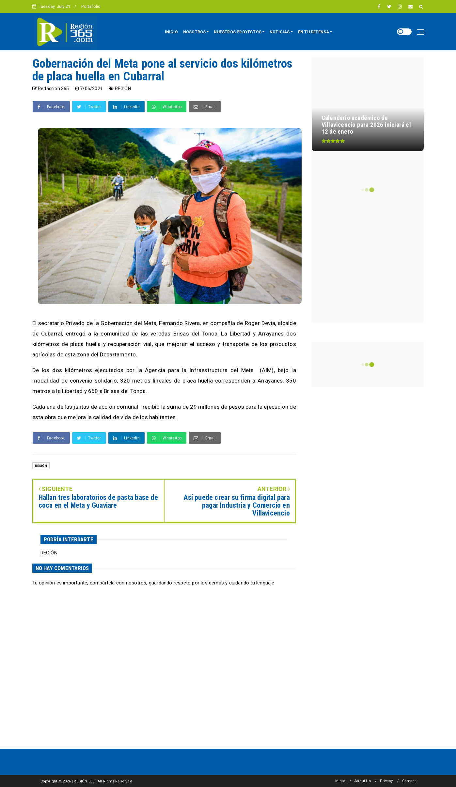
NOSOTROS (194, 32)
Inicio (340, 781)
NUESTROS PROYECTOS (237, 32)
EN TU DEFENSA (313, 32)
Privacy (386, 781)
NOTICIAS (280, 32)
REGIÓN (123, 88)
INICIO (171, 32)
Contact (409, 781)
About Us (362, 781)
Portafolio (91, 6)
